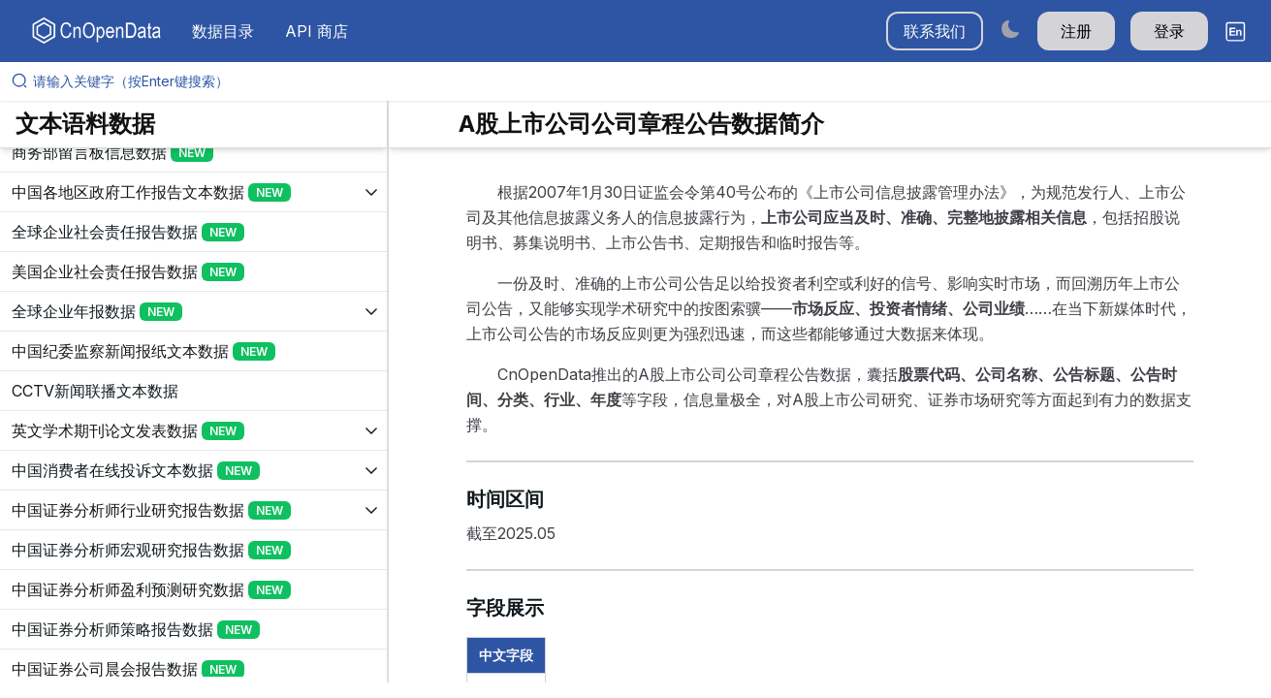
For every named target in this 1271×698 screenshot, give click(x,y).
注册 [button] (1076, 31)
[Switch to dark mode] (1010, 28)
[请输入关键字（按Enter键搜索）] (643, 81)
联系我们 (935, 31)
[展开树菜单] (193, 152)
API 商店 (316, 31)
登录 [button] (1169, 31)
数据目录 (223, 31)
